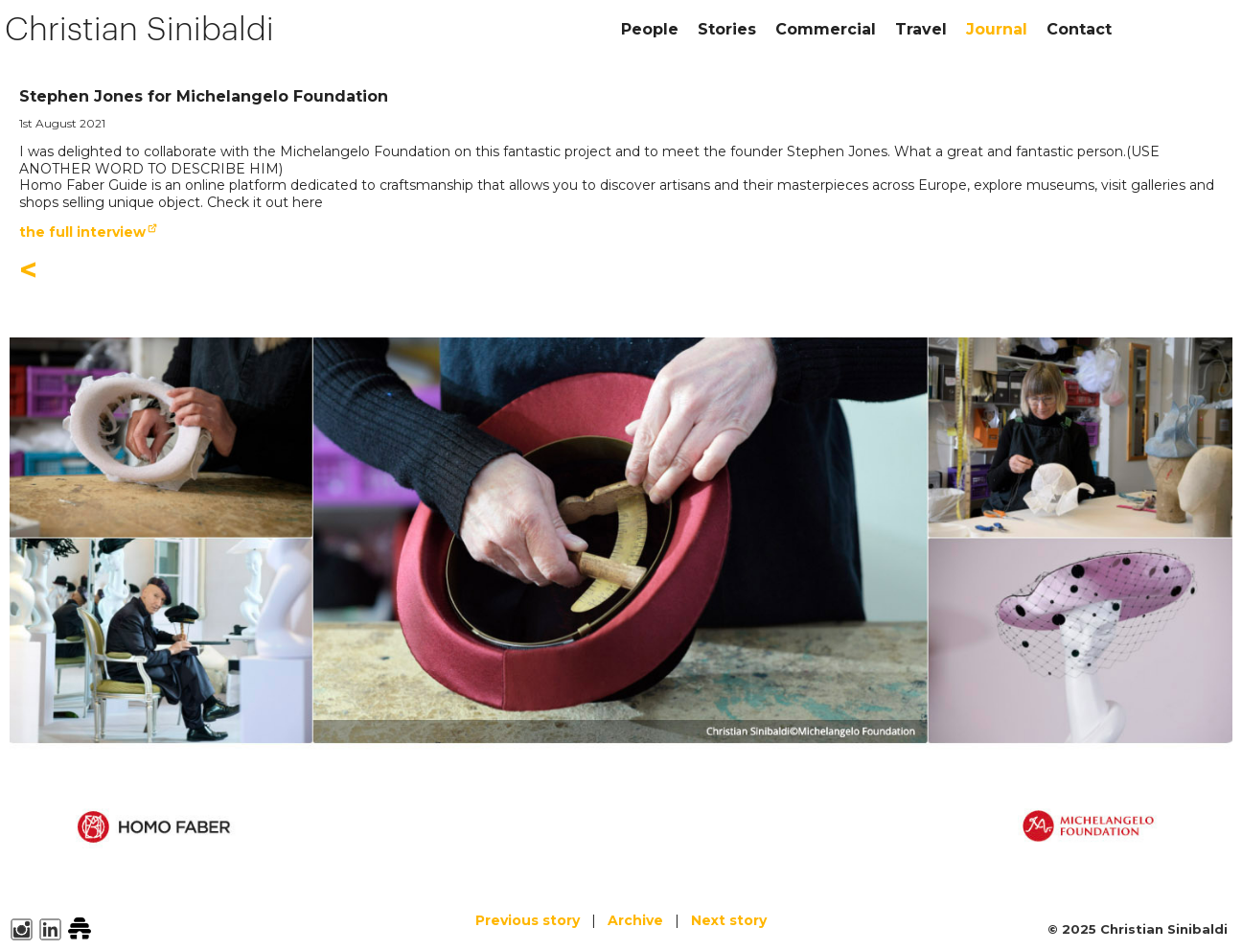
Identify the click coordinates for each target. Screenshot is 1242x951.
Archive (635, 920)
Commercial (825, 29)
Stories (727, 29)
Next (729, 920)
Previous (527, 920)
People (649, 29)
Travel (921, 29)
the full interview (82, 232)
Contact (1079, 29)
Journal (996, 29)
